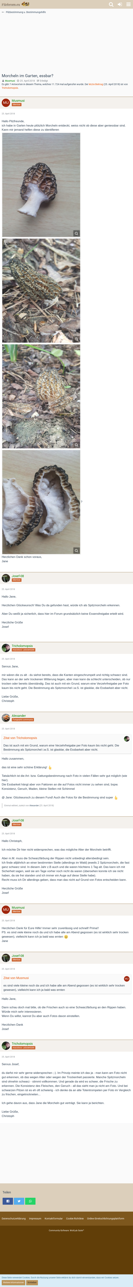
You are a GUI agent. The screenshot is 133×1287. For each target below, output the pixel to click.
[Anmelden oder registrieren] (119, 4)
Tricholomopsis (10, 87)
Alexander (34, 805)
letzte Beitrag (96, 84)
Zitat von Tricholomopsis (20, 738)
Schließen (32, 1282)
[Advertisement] (66, 45)
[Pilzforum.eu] (15, 4)
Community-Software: (66, 1230)
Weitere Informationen (13, 1282)
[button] (128, 4)
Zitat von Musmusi (16, 978)
